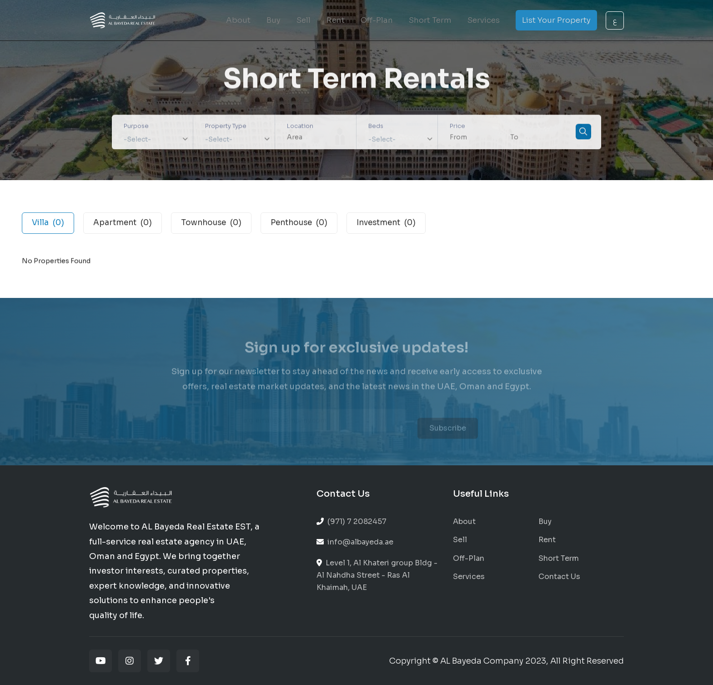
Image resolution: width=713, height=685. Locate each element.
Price (457, 127)
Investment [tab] (386, 224)
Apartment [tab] (122, 224)
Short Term (430, 20)
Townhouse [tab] (211, 224)
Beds (375, 127)
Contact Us (559, 576)
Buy (273, 20)
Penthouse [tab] (299, 224)
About (238, 20)
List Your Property (556, 20)
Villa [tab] (48, 224)
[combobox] (152, 140)
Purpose (136, 127)
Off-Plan (377, 20)
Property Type (225, 127)
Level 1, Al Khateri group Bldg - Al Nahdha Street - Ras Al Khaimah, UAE (376, 575)
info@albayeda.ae (354, 542)
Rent (335, 20)
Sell (303, 20)
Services (483, 20)
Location (300, 127)
